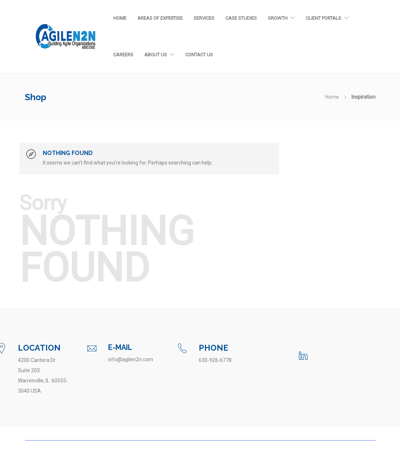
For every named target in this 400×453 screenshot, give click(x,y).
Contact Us (199, 54)
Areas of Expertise (160, 18)
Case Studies (241, 18)
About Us (155, 54)
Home (119, 18)
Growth (277, 18)
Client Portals (323, 18)
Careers (123, 54)
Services (204, 18)
